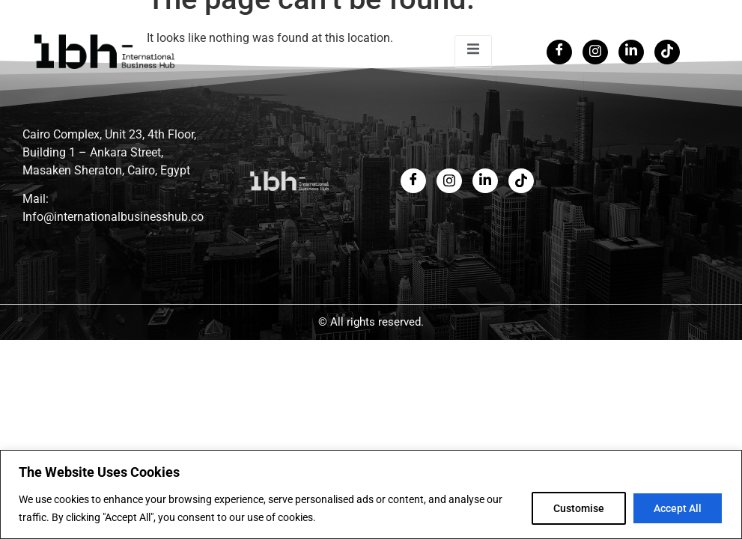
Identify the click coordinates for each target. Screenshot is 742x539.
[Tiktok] (667, 52)
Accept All (678, 508)
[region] (371, 494)
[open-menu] (473, 51)
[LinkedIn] (631, 52)
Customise (578, 508)
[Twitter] (595, 52)
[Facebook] (559, 52)
